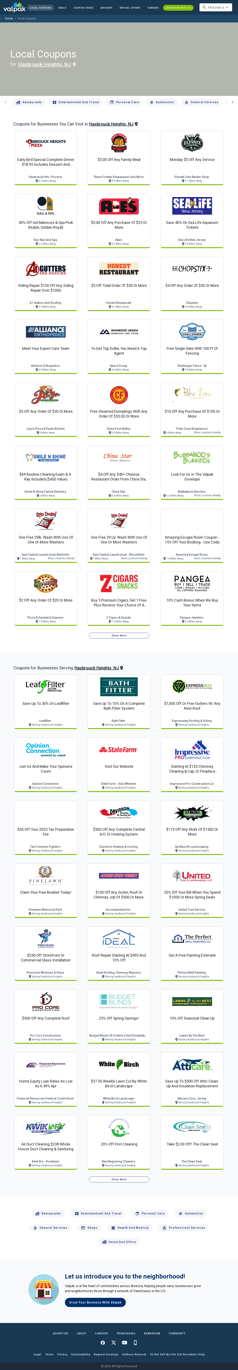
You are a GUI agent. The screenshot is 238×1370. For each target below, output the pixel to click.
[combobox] (215, 7)
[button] (130, 8)
